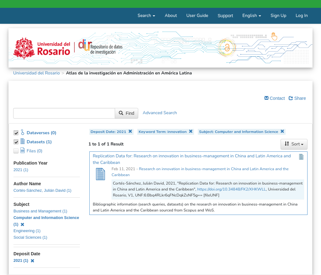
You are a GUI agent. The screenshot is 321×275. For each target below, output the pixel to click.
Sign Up (278, 15)
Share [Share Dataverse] (297, 98)
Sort (294, 144)
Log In (302, 15)
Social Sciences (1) (30, 237)
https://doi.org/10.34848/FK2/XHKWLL (231, 189)
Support (225, 15)
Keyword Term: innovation (166, 131)
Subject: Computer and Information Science (241, 131)
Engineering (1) (26, 231)
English (251, 15)
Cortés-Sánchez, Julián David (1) (42, 190)
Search (146, 15)
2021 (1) (20, 170)
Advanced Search (160, 113)
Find (126, 113)
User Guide (197, 15)
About (171, 15)
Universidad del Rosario (36, 73)
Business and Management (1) (40, 211)
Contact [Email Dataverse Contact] (274, 98)
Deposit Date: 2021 (111, 131)
